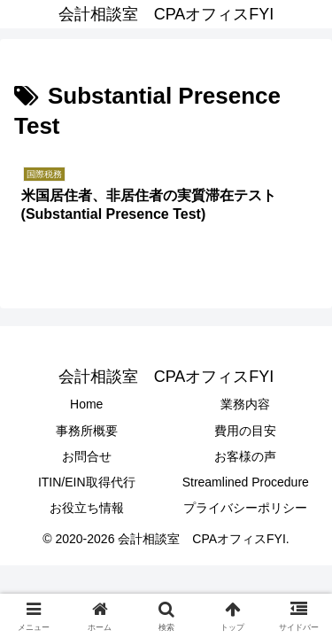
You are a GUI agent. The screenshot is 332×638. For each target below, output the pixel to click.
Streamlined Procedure (245, 482)
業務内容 (245, 404)
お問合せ (87, 456)
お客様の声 (245, 456)
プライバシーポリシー (245, 508)
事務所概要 (87, 431)
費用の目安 (245, 431)
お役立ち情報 (87, 508)
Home (86, 404)
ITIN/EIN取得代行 (86, 482)
